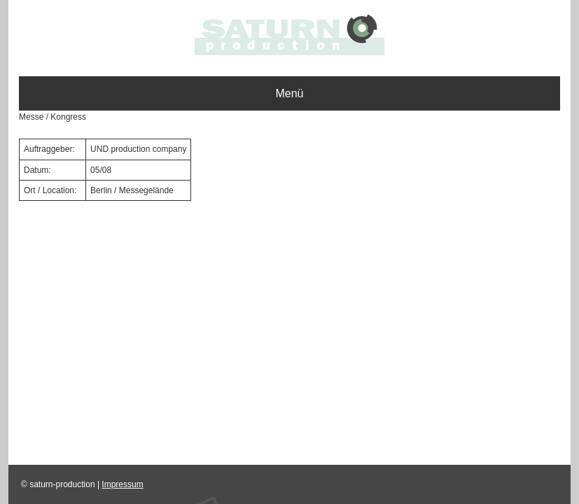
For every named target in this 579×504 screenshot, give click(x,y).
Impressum (122, 484)
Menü (289, 93)
